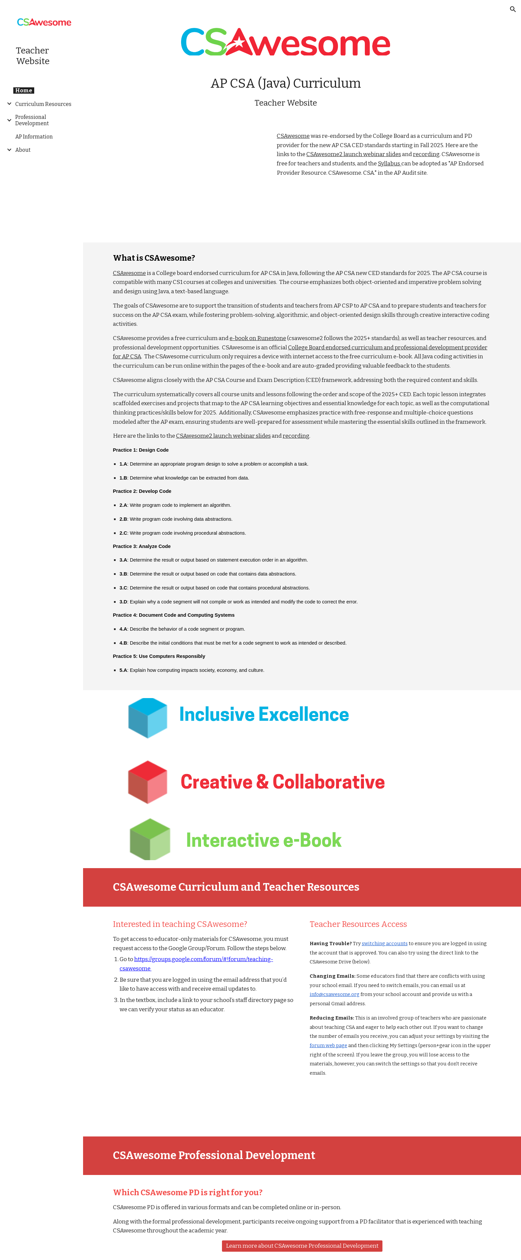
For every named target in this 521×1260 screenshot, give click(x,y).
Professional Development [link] (32, 120)
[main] (285, 92)
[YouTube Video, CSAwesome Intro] (203, 1074)
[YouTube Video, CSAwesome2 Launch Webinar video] (187, 182)
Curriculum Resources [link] (43, 104)
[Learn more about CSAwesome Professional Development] (302, 1246)
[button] (513, 9)
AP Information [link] (34, 137)
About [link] (23, 150)
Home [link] (23, 90)
